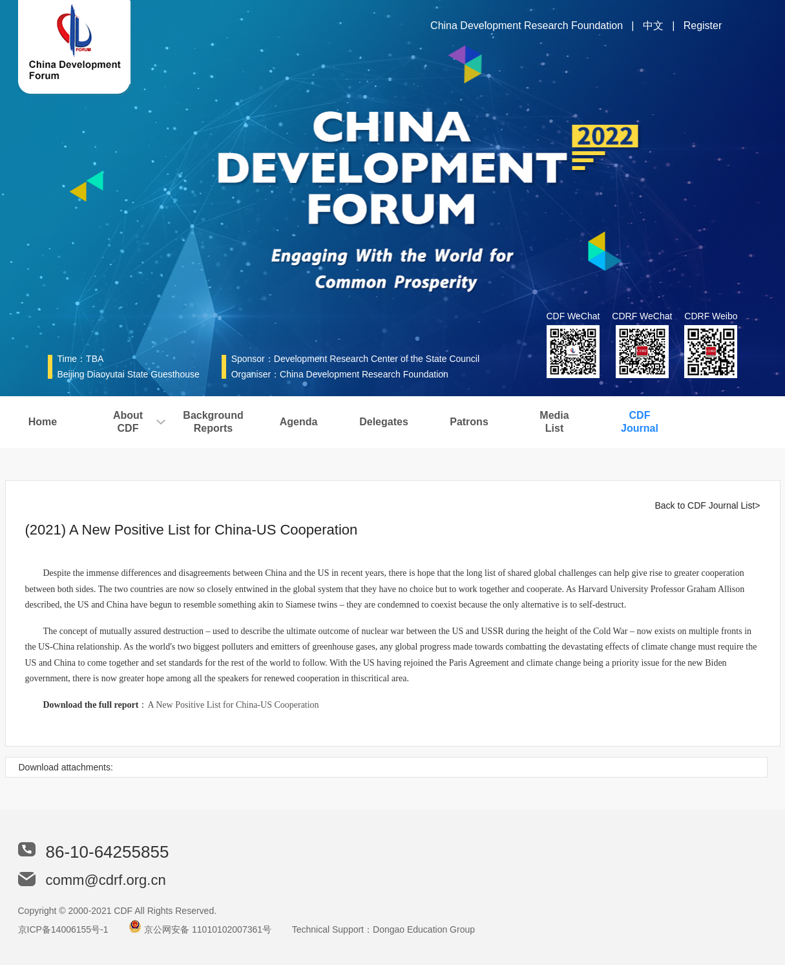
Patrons (469, 421)
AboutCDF (128, 422)
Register (703, 25)
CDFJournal (639, 422)
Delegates (383, 421)
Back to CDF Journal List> (707, 505)
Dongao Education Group (424, 929)
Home (42, 421)
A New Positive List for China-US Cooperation (233, 705)
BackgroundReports (213, 422)
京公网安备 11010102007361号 (207, 929)
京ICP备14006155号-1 (63, 929)
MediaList (554, 422)
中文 (653, 25)
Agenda (299, 421)
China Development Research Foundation (526, 25)
